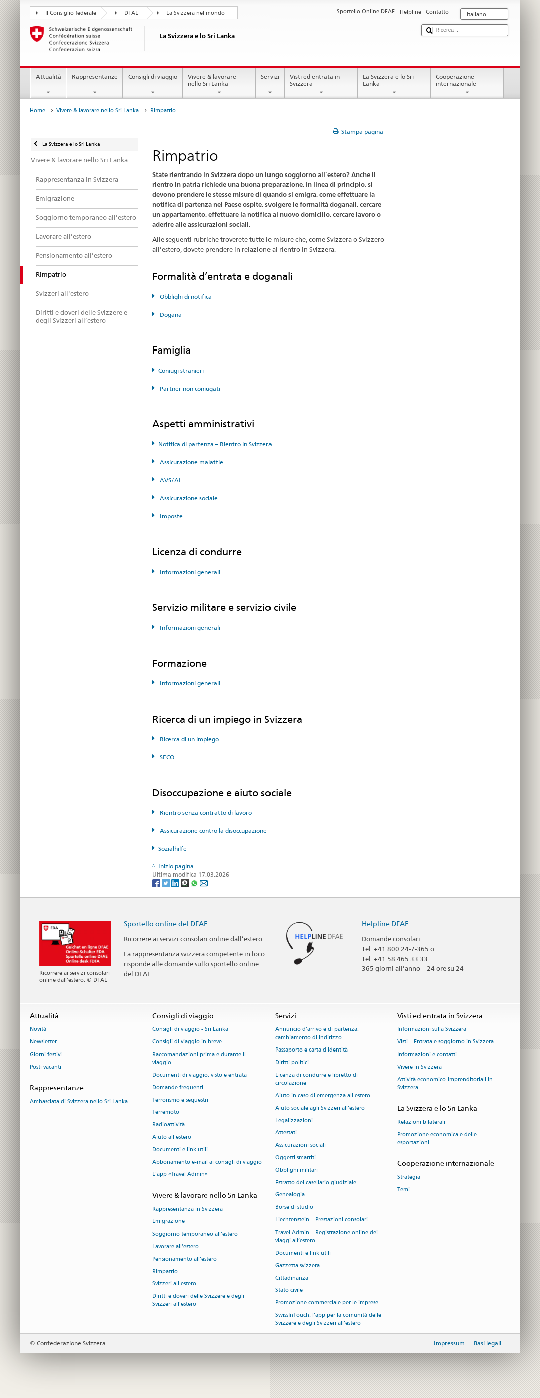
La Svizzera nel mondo (195, 13)
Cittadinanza (291, 1278)
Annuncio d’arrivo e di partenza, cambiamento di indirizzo (317, 1033)
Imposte (170, 516)
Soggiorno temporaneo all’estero (195, 1234)
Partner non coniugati (189, 388)
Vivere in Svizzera (419, 1067)
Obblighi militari (296, 1170)
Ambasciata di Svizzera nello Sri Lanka (79, 1101)
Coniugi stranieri (181, 370)
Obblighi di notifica (185, 296)
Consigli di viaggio (152, 85)
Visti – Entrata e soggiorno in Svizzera (445, 1042)
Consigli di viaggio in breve (187, 1042)
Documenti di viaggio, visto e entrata (199, 1075)
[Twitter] (166, 883)
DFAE (131, 13)
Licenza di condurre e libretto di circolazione (316, 1079)
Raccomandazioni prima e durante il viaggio (199, 1058)
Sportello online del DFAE (166, 923)
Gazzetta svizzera (297, 1265)
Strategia (408, 1177)
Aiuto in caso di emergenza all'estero (322, 1095)
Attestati (286, 1133)
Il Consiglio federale (70, 13)
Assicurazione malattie (190, 462)
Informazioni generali (189, 572)
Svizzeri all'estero (174, 1284)
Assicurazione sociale (188, 498)
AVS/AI (169, 480)
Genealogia (290, 1195)
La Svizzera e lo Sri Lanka (394, 85)
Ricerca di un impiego (188, 739)
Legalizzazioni (294, 1120)
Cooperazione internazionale (467, 85)
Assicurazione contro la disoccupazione (212, 830)
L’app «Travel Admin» (180, 1174)
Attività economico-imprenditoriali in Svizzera (445, 1083)
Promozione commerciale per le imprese (326, 1303)
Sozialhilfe (172, 848)
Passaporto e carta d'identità (311, 1050)
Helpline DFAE (385, 923)
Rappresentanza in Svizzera (187, 1209)
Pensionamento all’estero (184, 1259)
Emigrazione (168, 1221)
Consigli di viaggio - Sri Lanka (190, 1029)
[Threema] (185, 883)
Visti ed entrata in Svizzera (321, 85)
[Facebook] (157, 883)
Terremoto (165, 1112)
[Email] (204, 883)
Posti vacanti (45, 1067)
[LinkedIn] (176, 883)
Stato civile (289, 1290)
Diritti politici (292, 1063)
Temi (403, 1189)
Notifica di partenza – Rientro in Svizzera (215, 444)
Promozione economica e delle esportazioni (437, 1138)
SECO (166, 757)
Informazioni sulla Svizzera (431, 1029)
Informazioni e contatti (427, 1054)
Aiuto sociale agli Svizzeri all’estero (320, 1108)
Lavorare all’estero (175, 1246)
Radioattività (168, 1125)
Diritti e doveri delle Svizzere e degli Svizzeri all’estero (198, 1300)
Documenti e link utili (180, 1149)
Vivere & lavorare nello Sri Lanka (219, 85)
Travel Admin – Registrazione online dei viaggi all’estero (326, 1236)
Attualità (48, 85)
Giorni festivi (46, 1054)
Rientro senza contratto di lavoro (205, 812)
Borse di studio (294, 1207)
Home (37, 110)
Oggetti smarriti (295, 1157)
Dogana (170, 314)
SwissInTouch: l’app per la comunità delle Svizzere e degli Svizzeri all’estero (328, 1319)
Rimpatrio (165, 1271)
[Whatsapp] (195, 883)
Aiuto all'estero (171, 1137)
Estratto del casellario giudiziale (315, 1182)
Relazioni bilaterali (421, 1122)
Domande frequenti (177, 1087)
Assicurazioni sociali (300, 1145)
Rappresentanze (94, 85)
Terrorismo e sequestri (180, 1100)
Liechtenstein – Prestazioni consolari (321, 1219)
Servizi (270, 85)
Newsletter (43, 1042)
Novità (38, 1029)
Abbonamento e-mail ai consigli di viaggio (207, 1162)
